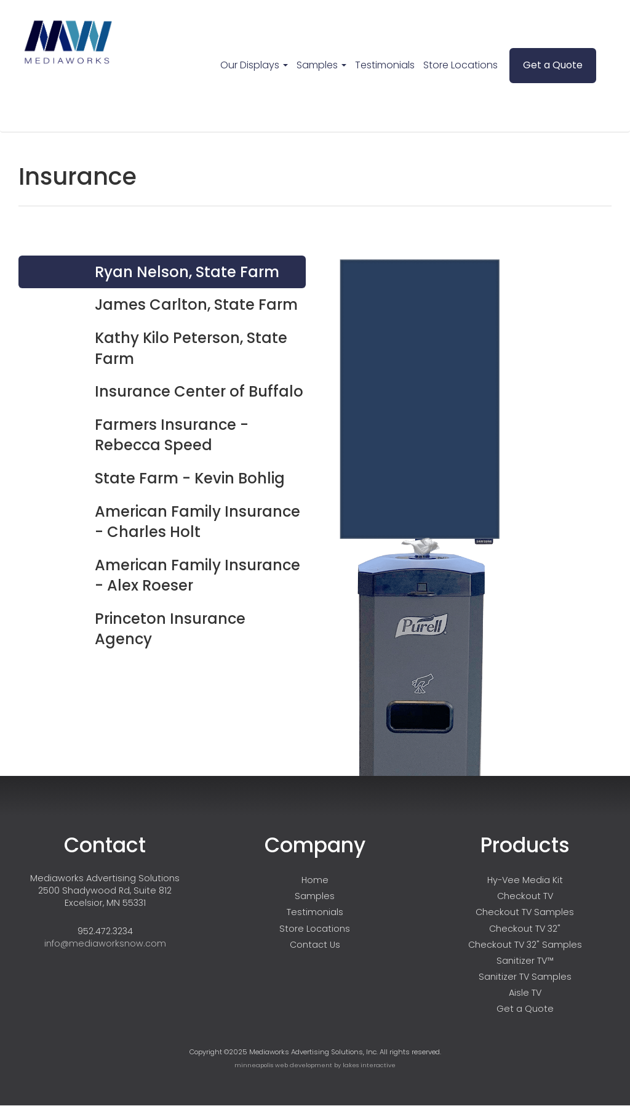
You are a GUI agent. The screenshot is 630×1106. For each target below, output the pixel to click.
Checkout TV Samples (525, 912)
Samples (321, 65)
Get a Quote (553, 65)
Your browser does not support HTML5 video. (419, 300)
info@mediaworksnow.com (105, 943)
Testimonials (385, 65)
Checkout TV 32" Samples (525, 944)
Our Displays (254, 65)
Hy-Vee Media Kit (525, 880)
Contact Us (315, 944)
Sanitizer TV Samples (525, 977)
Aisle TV (525, 993)
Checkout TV (525, 896)
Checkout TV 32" (524, 928)
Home (315, 880)
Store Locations (460, 65)
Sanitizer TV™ (525, 961)
